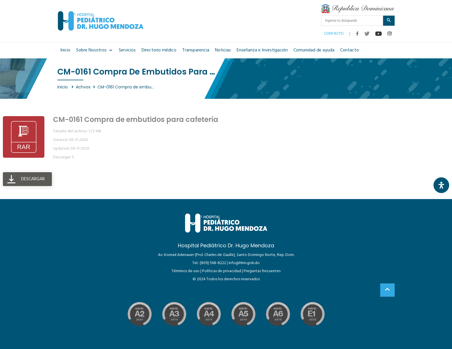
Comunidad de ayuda (313, 50)
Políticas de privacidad (221, 271)
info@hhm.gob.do (244, 263)
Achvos (83, 87)
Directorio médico (159, 50)
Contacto (349, 50)
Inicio (65, 50)
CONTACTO (334, 32)
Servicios (127, 50)
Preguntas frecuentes (262, 271)
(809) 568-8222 (213, 263)
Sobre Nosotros (94, 50)
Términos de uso (185, 271)
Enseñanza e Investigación (262, 50)
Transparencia (195, 50)
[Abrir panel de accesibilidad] (441, 185)
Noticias (223, 50)
